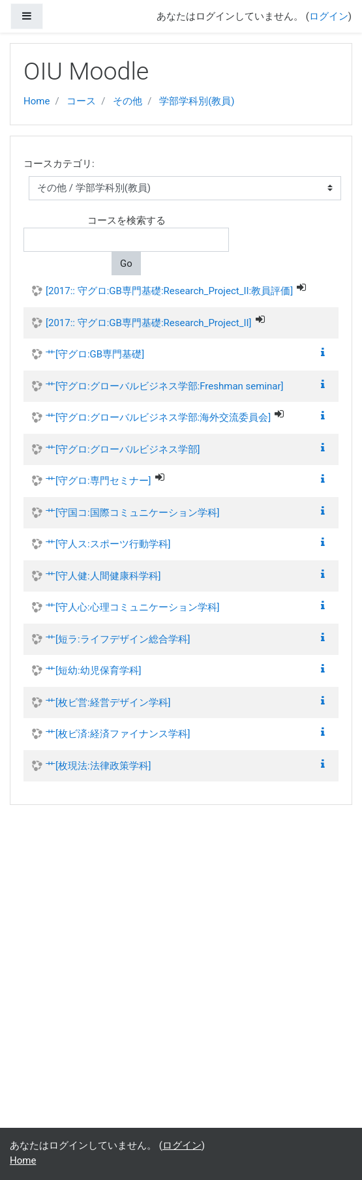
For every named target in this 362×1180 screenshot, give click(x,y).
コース (81, 101)
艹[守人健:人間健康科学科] (103, 576)
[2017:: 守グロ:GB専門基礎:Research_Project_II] (149, 323)
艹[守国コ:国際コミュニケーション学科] (133, 513)
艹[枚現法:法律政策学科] (98, 766)
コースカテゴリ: (59, 164)
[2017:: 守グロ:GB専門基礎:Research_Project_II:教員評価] (169, 291)
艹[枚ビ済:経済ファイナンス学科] (118, 734)
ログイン (328, 16)
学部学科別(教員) (196, 101)
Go (126, 263)
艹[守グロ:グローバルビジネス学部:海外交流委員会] (158, 417)
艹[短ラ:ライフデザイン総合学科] (118, 639)
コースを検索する (126, 220)
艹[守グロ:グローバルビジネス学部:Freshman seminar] (165, 386)
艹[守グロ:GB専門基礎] (95, 354)
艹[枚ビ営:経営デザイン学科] (108, 702)
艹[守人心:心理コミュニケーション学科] (133, 607)
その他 (127, 101)
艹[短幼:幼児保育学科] (94, 670)
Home (36, 101)
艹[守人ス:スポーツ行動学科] (108, 544)
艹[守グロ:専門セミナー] (98, 481)
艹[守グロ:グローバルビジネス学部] (123, 449)
